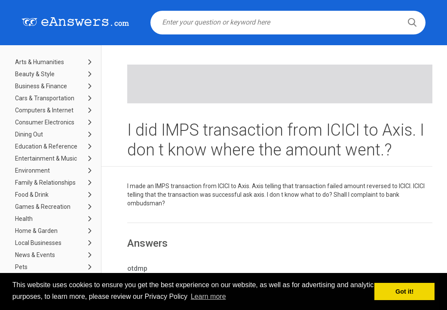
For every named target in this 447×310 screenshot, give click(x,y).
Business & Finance (41, 86)
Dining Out (29, 134)
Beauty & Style (35, 74)
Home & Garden (36, 230)
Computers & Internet (44, 110)
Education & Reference (46, 146)
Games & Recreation (42, 206)
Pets (21, 267)
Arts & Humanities (39, 62)
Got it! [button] (404, 291)
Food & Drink (32, 194)
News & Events (35, 254)
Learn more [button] (208, 296)
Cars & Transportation (44, 98)
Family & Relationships (45, 182)
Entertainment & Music (46, 158)
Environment (32, 170)
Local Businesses (38, 242)
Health (24, 218)
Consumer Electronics (44, 122)
